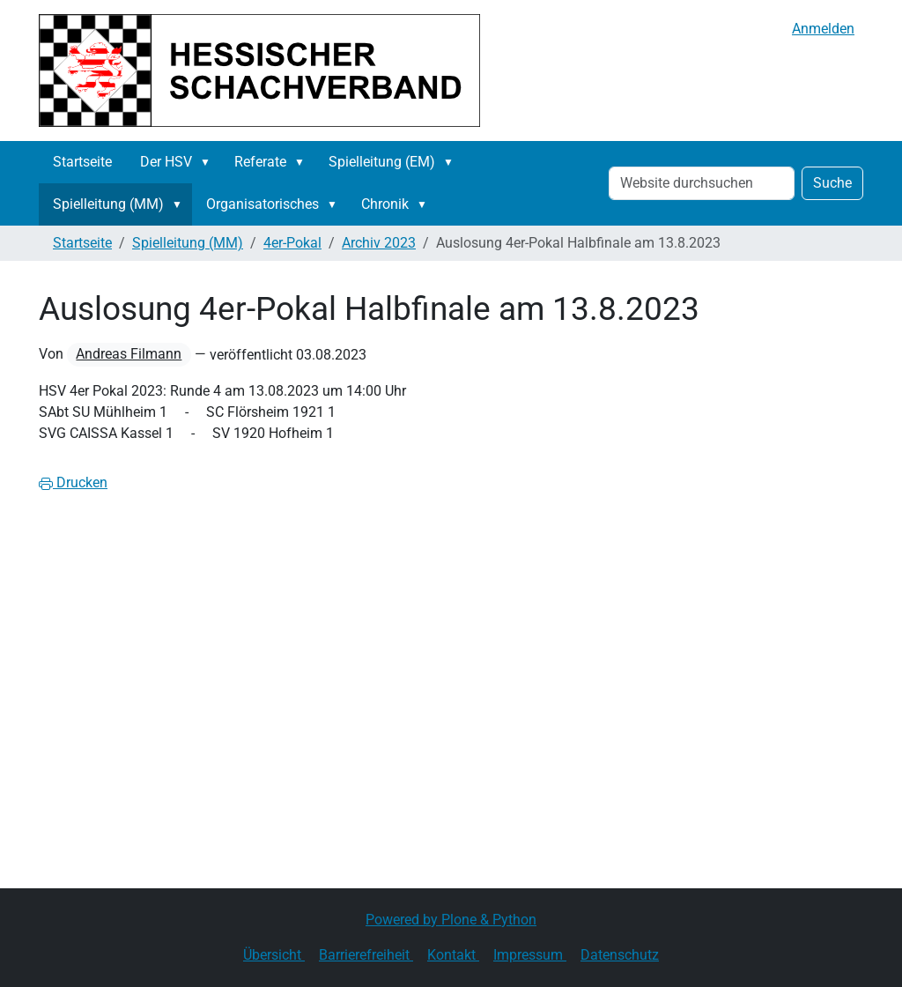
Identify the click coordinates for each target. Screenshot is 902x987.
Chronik (385, 204)
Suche (832, 182)
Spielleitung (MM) (108, 204)
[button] (208, 162)
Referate (260, 161)
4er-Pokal (292, 242)
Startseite (82, 161)
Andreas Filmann (128, 353)
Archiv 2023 (379, 242)
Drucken (73, 482)
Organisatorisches (262, 204)
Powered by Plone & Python (451, 919)
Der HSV (166, 161)
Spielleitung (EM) (382, 161)
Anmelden (823, 28)
